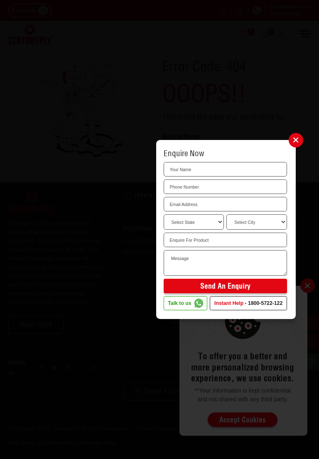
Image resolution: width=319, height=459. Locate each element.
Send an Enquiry (225, 286)
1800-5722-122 (265, 303)
